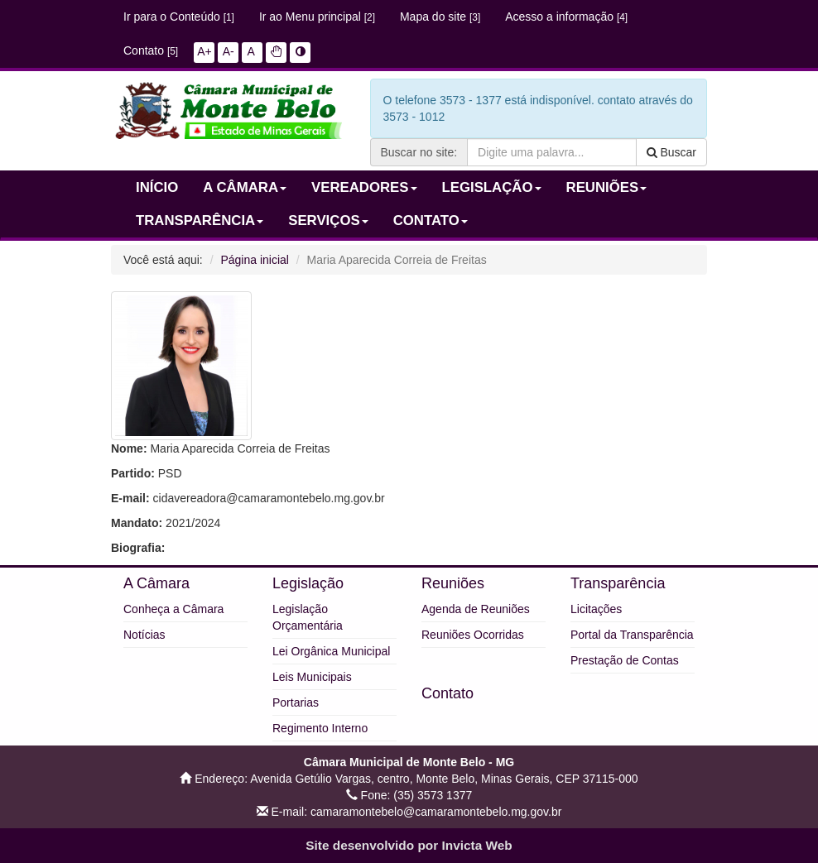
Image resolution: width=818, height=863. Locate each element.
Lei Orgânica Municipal (331, 651)
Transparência (617, 583)
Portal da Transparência (632, 634)
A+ (204, 51)
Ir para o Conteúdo (178, 16)
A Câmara (156, 583)
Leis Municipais (312, 676)
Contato (150, 50)
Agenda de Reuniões (475, 609)
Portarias (295, 702)
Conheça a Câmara (173, 609)
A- (228, 51)
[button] (276, 51)
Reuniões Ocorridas (472, 634)
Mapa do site (440, 16)
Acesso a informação (566, 16)
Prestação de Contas (624, 660)
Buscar (671, 152)
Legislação (308, 583)
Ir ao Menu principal (317, 16)
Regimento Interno (320, 728)
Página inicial (254, 259)
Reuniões (452, 583)
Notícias (144, 634)
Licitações (596, 609)
